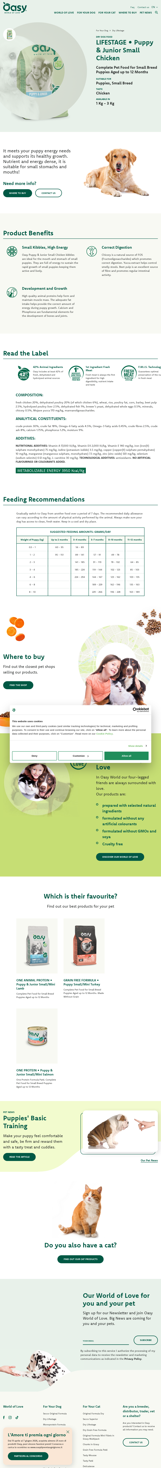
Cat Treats (88, 1409)
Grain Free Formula (53, 1346)
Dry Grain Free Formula (55, 1351)
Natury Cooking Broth (94, 1393)
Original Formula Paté (54, 1357)
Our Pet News (149, 1070)
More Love (88, 1404)
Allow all (126, 755)
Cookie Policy (104, 733)
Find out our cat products (80, 1169)
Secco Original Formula (55, 1324)
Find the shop (18, 685)
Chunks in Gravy (91, 1354)
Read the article (20, 1067)
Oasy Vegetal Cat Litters (95, 1420)
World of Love (13, 1317)
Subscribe (146, 1250)
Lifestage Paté (50, 1362)
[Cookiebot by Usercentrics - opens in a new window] (135, 709)
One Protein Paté (52, 1368)
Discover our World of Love (120, 856)
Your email (88, 1251)
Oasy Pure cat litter (92, 1415)
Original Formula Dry (93, 1324)
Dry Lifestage (49, 1329)
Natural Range (50, 1401)
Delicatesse (88, 1376)
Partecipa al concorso (28, 1456)
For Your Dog (52, 1317)
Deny (34, 755)
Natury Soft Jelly (51, 1395)
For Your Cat (91, 1317)
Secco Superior (90, 1329)
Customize (81, 755)
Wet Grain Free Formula (55, 1379)
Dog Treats (48, 1406)
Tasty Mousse (90, 1365)
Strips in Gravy (50, 1390)
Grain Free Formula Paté (55, 1373)
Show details (135, 745)
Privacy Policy (133, 1269)
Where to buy (18, 193)
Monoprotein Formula (54, 1335)
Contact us (143, 6)
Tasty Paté (48, 1384)
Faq (132, 6)
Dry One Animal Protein (55, 1340)
